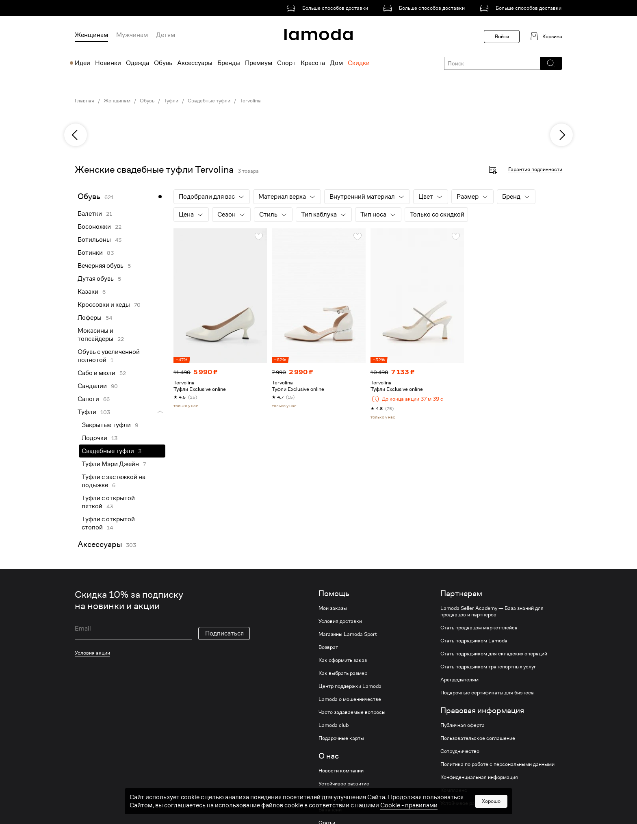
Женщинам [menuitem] (91, 35)
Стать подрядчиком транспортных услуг (488, 667)
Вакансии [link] (330, 810)
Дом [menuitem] (336, 63)
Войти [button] (502, 36)
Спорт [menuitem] (286, 63)
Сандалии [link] (92, 386)
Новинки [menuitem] (108, 63)
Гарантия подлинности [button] (535, 169)
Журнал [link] (327, 797)
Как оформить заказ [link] (342, 660)
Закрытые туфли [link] (106, 425)
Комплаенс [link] (453, 790)
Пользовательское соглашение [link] (477, 738)
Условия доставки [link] (340, 621)
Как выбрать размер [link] (342, 673)
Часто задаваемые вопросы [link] (352, 712)
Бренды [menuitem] (228, 63)
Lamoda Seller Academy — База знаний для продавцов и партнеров (492, 611)
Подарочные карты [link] (341, 738)
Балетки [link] (90, 214)
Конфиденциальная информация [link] (479, 777)
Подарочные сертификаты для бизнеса (487, 693)
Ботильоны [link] (94, 240)
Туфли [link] (171, 101)
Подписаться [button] (224, 633)
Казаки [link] (88, 292)
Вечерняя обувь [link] (101, 266)
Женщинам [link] (117, 101)
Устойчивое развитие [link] (343, 784)
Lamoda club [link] (333, 725)
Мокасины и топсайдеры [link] (95, 335)
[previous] (75, 135)
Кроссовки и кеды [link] (104, 305)
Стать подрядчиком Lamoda (473, 641)
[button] (550, 63)
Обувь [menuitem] (163, 63)
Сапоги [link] (88, 399)
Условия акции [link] (92, 652)
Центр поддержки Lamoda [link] (349, 686)
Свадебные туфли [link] (209, 101)
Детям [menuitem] (165, 35)
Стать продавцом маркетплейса (479, 628)
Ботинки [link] (90, 253)
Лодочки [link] (94, 438)
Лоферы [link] (90, 318)
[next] (561, 135)
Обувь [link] (147, 101)
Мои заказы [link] (332, 608)
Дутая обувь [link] (96, 279)
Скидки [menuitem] (359, 63)
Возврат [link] (328, 647)
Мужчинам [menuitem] (132, 35)
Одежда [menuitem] (137, 63)
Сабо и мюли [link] (96, 373)
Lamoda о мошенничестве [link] (349, 699)
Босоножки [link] (94, 227)
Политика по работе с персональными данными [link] (497, 764)
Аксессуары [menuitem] (194, 63)
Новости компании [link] (341, 771)
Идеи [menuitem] (82, 63)
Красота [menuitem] (313, 63)
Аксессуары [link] (100, 544)
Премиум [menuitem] (258, 63)
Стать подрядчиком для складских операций (493, 654)
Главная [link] (84, 101)
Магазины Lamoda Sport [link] (347, 634)
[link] (328, 8)
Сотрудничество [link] (459, 751)
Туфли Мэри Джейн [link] (110, 464)
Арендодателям (459, 680)
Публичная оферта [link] (462, 725)
